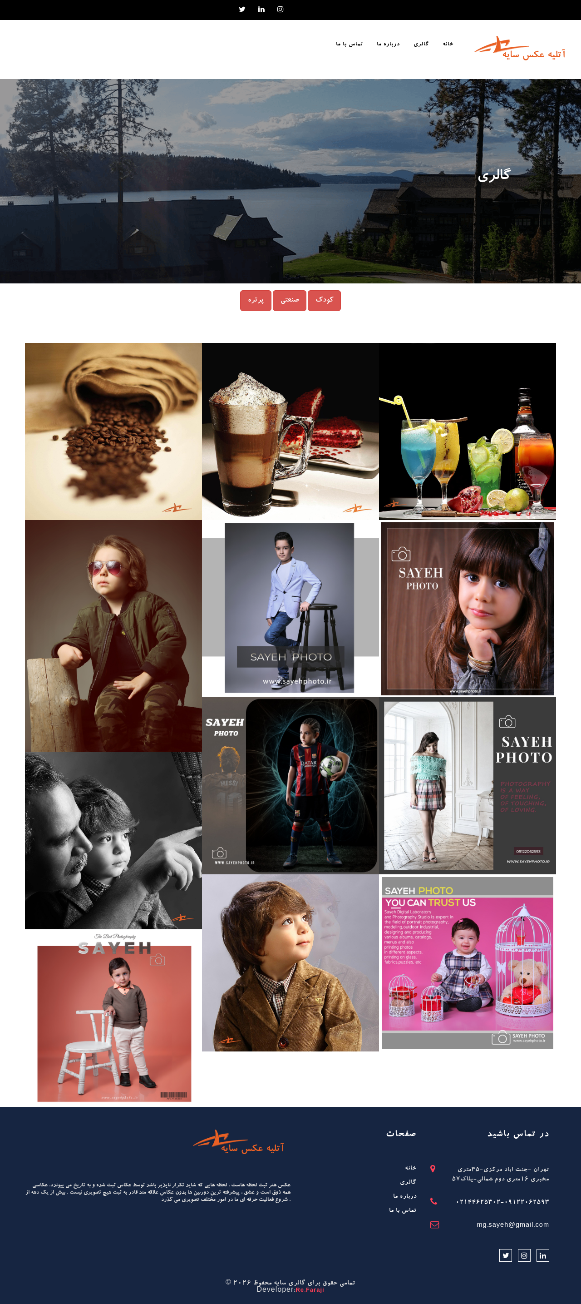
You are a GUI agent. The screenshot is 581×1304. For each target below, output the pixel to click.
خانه (411, 1168)
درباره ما (405, 1197)
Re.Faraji (309, 1291)
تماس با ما (403, 1211)
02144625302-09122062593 (502, 1203)
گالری (408, 1183)
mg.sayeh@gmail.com (513, 1226)
